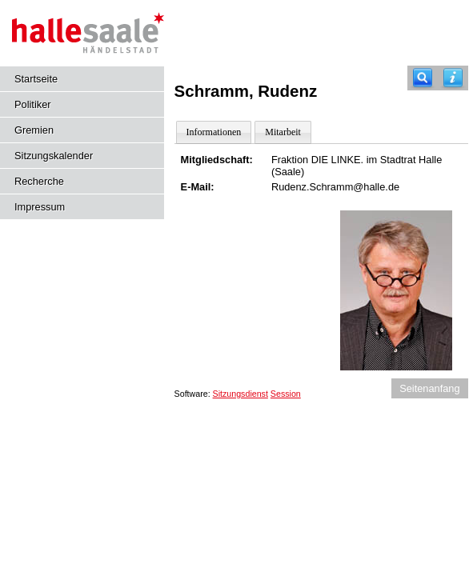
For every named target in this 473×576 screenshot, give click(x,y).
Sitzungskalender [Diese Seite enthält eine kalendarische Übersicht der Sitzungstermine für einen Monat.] (53, 156)
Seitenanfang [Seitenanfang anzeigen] (429, 388)
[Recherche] (422, 78)
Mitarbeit (283, 132)
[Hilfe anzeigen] (453, 78)
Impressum (39, 207)
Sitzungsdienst (240, 393)
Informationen (214, 132)
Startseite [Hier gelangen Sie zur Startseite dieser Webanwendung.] (36, 79)
